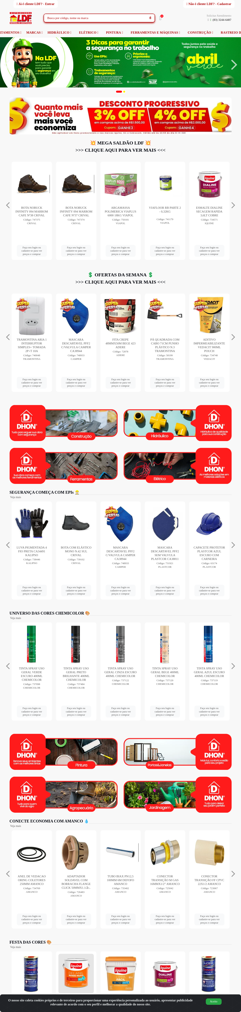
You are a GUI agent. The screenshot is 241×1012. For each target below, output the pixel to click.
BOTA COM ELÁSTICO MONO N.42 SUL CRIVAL (76, 551)
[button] (119, 92)
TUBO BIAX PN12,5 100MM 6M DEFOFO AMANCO (120, 880)
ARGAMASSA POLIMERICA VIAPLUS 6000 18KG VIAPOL (165, 211)
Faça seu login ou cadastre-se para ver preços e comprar (31, 251)
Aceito (213, 1001)
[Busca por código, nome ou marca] (95, 18)
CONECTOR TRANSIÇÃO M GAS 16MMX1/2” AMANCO (165, 880)
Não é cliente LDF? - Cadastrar (208, 4)
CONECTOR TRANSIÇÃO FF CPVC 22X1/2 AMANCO (209, 880)
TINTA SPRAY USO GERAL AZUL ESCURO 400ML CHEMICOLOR (209, 672)
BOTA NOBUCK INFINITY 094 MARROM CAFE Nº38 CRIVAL (76, 211)
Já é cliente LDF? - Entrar (36, 4)
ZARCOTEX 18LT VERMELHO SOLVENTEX (31, 211)
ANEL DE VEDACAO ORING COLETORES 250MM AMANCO (32, 880)
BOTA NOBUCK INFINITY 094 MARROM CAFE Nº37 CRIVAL (120, 211)
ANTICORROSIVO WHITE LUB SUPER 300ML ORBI (31, 343)
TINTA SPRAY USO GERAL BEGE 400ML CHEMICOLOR (165, 672)
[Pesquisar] (150, 18)
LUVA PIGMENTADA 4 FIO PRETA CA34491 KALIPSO (32, 551)
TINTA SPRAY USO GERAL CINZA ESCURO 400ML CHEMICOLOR (120, 672)
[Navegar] (7, 65)
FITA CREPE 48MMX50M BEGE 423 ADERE (165, 343)
